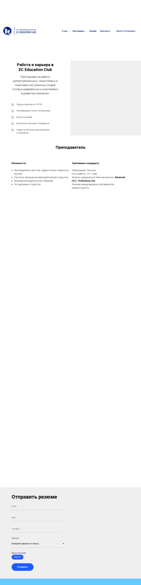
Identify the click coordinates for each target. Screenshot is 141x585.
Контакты (105, 31)
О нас (65, 31)
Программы (78, 31)
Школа (15, 538)
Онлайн (92, 31)
